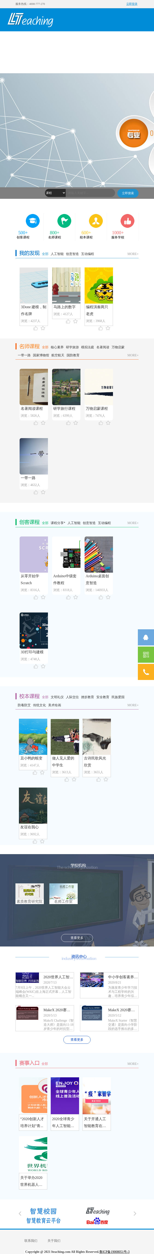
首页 (18, 38)
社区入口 (59, 61)
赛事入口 (38, 61)
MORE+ (133, 254)
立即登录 (131, 4)
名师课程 (80, 38)
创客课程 (59, 38)
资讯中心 (18, 61)
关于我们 (53, 1240)
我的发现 (38, 38)
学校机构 (121, 38)
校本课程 (101, 38)
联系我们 (30, 1240)
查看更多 (77, 938)
